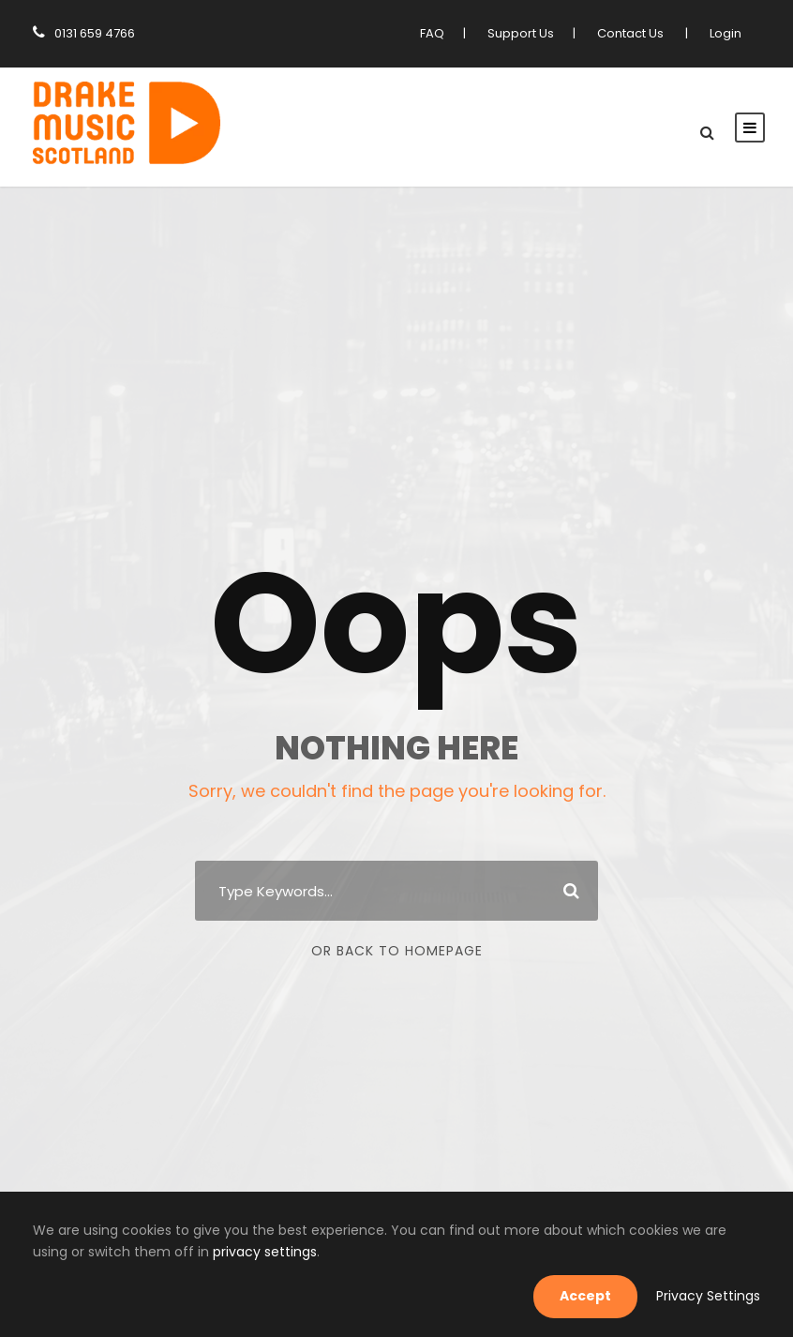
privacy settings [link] (142, 1251)
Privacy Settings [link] (713, 1295)
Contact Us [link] (635, 33)
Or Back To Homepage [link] (397, 950)
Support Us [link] (529, 33)
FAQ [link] (442, 33)
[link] (126, 125)
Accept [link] (599, 1295)
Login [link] (726, 33)
